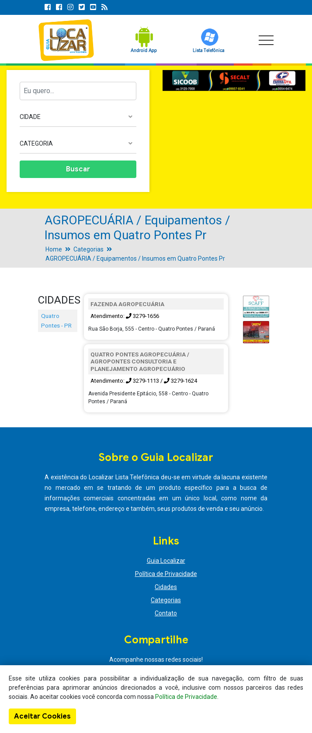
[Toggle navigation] (266, 40)
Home (53, 249)
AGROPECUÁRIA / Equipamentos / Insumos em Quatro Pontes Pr (135, 258)
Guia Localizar (166, 560)
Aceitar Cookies (42, 716)
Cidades (166, 586)
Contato (166, 613)
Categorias (88, 249)
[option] (234, 80)
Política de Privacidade (166, 573)
